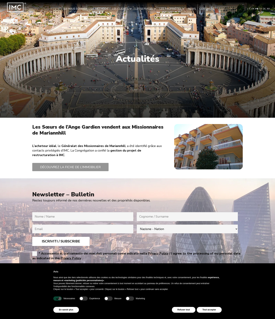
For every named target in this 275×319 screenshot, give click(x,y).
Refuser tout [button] (183, 309)
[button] (130, 9)
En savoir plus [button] (66, 309)
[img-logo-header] (15, 9)
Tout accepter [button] (209, 309)
